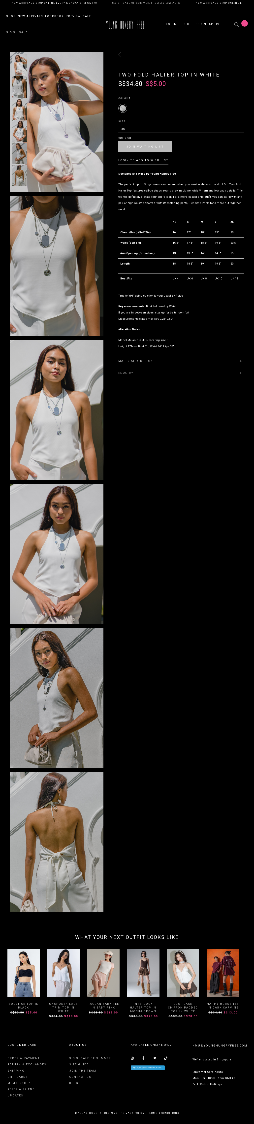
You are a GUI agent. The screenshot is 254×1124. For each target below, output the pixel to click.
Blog (73, 1083)
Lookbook (54, 16)
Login (171, 24)
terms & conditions (163, 1113)
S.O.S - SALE (17, 32)
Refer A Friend (21, 1089)
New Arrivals (30, 16)
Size (122, 121)
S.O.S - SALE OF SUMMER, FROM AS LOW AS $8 (146, 3)
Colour (124, 98)
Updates (15, 1095)
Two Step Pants (199, 203)
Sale (87, 16)
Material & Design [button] (180, 361)
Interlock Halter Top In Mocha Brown (143, 1008)
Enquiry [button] (180, 373)
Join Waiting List (145, 146)
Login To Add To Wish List (143, 160)
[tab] (181, 361)
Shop (11, 16)
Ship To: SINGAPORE (202, 24)
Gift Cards (17, 1077)
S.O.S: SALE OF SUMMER (90, 1058)
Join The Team (82, 1071)
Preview (73, 16)
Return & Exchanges (26, 1064)
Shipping (16, 1071)
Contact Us (80, 1077)
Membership (18, 1083)
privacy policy (133, 1113)
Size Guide (79, 1064)
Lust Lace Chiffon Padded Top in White (183, 1008)
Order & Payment (23, 1058)
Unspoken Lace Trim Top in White (63, 1008)
